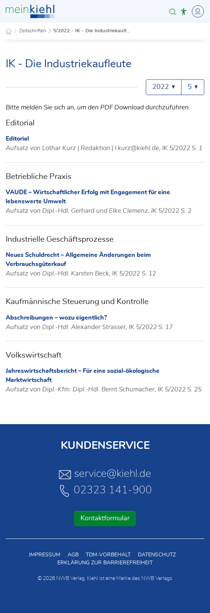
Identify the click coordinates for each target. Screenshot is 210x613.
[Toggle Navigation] (196, 11)
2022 (163, 87)
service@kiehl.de (105, 474)
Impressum (44, 555)
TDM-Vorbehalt (108, 555)
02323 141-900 (105, 491)
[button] (172, 11)
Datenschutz (157, 555)
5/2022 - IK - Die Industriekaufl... (91, 31)
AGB (73, 555)
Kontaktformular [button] (105, 518)
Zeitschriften (32, 31)
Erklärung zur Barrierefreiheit (105, 562)
